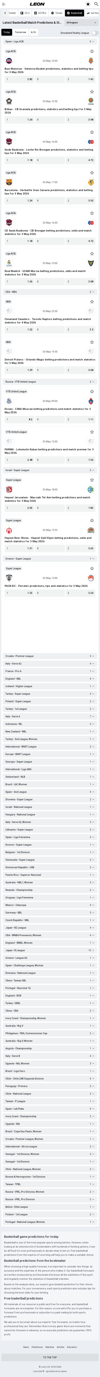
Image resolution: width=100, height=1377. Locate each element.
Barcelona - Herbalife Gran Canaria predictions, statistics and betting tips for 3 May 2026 (49, 192)
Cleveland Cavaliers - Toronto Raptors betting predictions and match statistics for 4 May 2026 (48, 321)
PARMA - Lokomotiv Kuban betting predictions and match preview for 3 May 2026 (49, 451)
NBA (8, 301)
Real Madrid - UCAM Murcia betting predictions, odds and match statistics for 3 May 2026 (45, 273)
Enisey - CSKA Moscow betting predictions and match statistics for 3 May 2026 (48, 410)
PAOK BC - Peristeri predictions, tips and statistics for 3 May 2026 (46, 585)
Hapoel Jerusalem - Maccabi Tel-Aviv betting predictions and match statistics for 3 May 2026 (47, 499)
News (26, 1347)
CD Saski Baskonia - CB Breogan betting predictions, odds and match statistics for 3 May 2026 (48, 232)
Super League (13, 480)
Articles (60, 1347)
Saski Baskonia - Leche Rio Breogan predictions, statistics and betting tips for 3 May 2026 (49, 151)
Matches (49, 1347)
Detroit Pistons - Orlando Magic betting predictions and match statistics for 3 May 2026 (50, 361)
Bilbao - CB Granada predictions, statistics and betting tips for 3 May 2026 (48, 111)
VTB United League (16, 391)
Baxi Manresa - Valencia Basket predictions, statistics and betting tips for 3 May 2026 (49, 70)
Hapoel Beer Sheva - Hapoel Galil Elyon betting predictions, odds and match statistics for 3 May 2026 (48, 539)
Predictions (37, 1347)
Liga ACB (11, 51)
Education (72, 1347)
